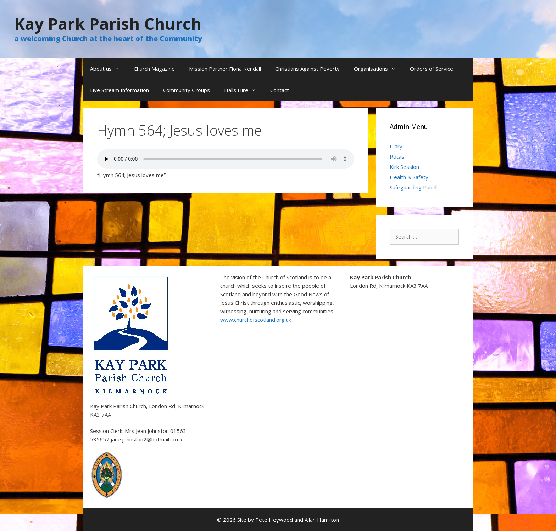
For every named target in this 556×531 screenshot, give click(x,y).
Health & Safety (409, 177)
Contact (279, 89)
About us (108, 68)
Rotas (397, 156)
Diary (396, 146)
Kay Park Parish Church (107, 23)
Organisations (378, 68)
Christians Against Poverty (307, 68)
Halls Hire (243, 90)
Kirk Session (404, 166)
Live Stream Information (119, 89)
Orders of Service (431, 68)
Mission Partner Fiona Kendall (225, 68)
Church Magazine (154, 68)
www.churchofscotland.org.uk (255, 319)
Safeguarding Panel (413, 187)
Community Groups (186, 89)
